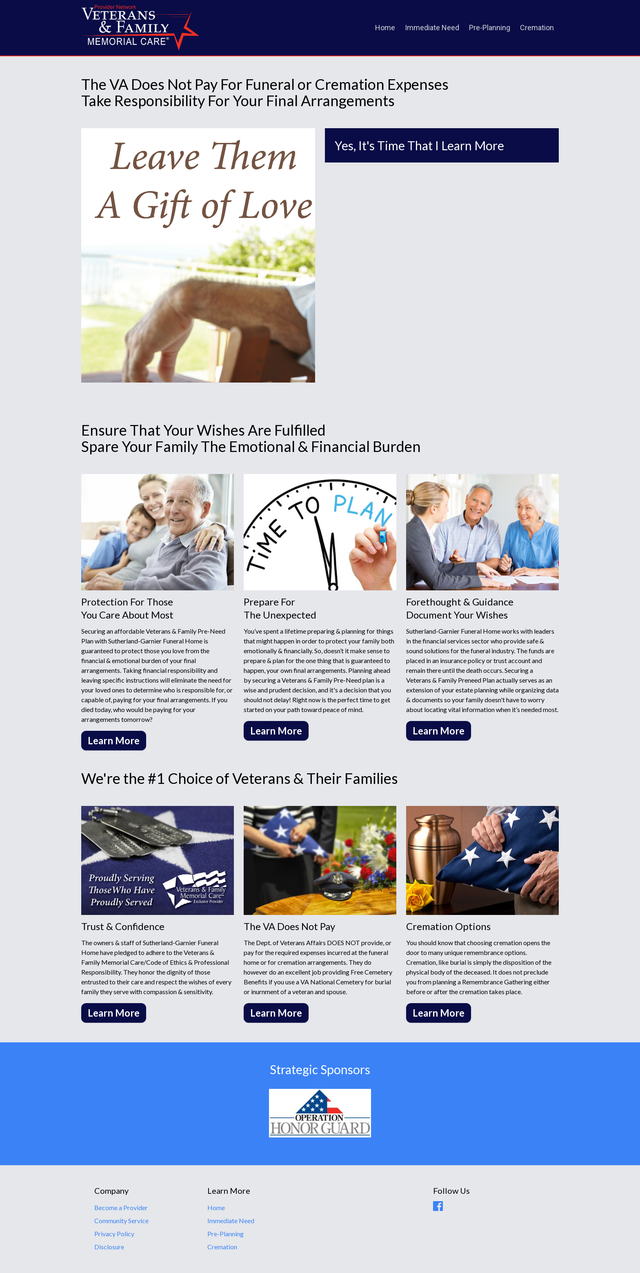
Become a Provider (121, 1207)
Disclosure (109, 1247)
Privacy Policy (114, 1233)
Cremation (537, 27)
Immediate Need (432, 27)
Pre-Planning (489, 27)
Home (385, 27)
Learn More (114, 740)
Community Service (121, 1220)
